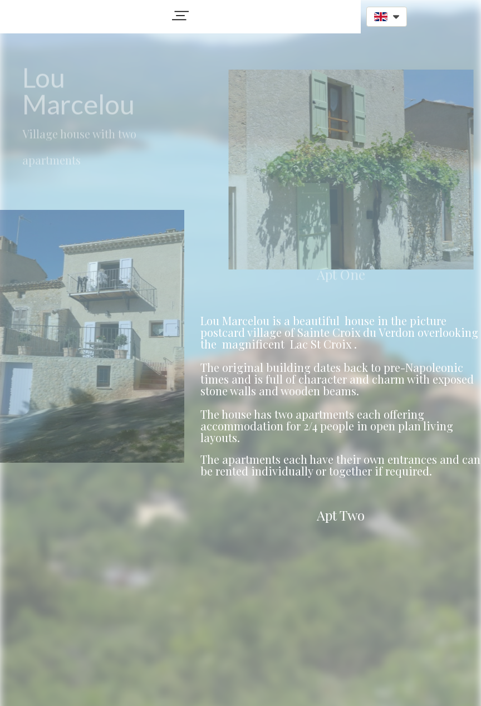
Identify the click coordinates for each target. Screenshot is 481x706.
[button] (180, 15)
